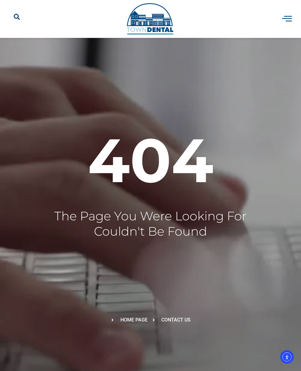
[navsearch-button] (17, 19)
